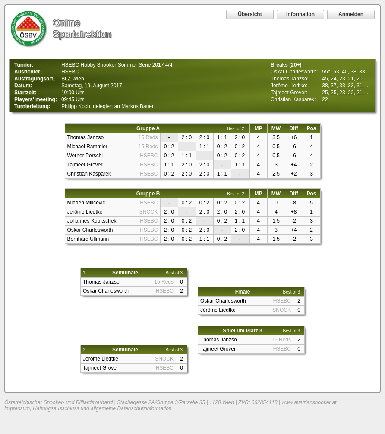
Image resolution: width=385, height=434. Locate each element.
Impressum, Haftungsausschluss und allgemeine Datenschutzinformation (88, 408)
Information (300, 14)
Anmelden (350, 14)
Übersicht (250, 14)
